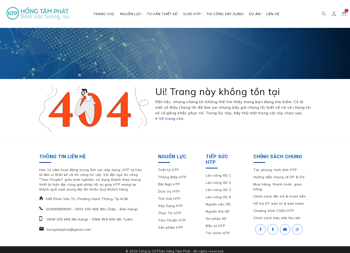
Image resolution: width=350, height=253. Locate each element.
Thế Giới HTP (169, 199)
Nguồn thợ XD (218, 211)
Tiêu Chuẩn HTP (172, 220)
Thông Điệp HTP (172, 177)
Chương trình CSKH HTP (273, 211)
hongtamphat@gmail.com (68, 229)
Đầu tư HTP (216, 226)
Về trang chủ (171, 118)
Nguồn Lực (130, 14)
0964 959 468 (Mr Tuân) (112, 219)
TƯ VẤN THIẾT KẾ (162, 14)
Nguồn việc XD (218, 204)
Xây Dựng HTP (170, 206)
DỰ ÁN (254, 14)
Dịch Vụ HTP (169, 191)
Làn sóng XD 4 (218, 197)
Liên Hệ (272, 14)
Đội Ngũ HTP (169, 184)
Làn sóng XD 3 (218, 190)
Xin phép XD (216, 219)
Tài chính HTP (218, 233)
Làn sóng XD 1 (218, 175)
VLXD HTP (192, 14)
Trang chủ (103, 14)
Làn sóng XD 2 (218, 183)
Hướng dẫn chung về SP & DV (279, 177)
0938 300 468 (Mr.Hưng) (67, 219)
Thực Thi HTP (169, 213)
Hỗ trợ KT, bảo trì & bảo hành (278, 203)
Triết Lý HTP (168, 170)
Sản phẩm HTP (170, 227)
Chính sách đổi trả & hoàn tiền (279, 196)
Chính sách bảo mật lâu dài (277, 218)
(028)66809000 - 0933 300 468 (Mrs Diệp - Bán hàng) (92, 209)
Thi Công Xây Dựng (224, 14)
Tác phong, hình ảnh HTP (275, 170)
